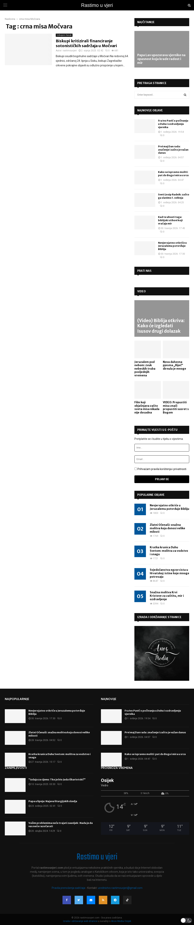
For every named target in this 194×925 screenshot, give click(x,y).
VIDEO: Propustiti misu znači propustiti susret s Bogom (176, 407)
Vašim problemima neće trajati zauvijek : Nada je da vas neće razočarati (60, 824)
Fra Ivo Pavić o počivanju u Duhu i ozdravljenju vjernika (173, 124)
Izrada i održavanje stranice (159, 617)
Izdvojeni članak (64, 35)
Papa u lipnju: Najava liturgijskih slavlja (52, 801)
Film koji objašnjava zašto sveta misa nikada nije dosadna (146, 407)
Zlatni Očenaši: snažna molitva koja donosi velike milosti (167, 528)
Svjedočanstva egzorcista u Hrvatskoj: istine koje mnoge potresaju (169, 573)
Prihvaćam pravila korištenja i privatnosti (161, 469)
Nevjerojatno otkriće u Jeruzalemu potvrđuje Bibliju (172, 246)
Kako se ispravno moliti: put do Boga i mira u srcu (173, 173)
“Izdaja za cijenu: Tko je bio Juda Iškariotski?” (57, 779)
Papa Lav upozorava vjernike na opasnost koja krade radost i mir (161, 59)
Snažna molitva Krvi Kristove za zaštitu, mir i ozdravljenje (167, 596)
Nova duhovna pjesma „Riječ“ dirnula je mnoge (174, 365)
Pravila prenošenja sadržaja (69, 887)
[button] (186, 920)
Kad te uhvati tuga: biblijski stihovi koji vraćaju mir (170, 220)
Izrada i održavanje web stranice (80, 921)
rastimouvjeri (70, 50)
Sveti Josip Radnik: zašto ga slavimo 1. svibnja (173, 196)
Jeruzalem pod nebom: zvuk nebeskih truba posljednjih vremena (144, 368)
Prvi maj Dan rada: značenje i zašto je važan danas (173, 150)
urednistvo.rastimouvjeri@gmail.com (120, 887)
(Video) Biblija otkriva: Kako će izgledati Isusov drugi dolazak (161, 326)
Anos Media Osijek (121, 921)
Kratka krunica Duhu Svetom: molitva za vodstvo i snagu (169, 551)
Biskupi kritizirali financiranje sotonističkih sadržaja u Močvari (86, 43)
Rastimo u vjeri (97, 5)
